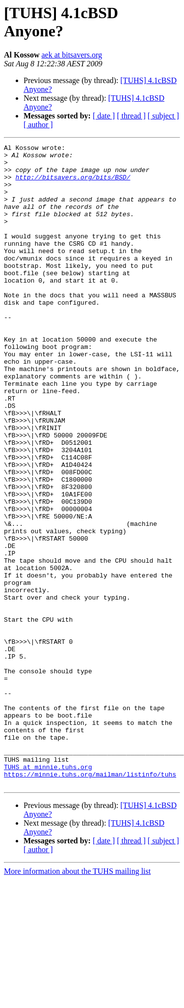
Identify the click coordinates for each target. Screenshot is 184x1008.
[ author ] (38, 124)
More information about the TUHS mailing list (77, 999)
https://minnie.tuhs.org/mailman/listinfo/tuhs (90, 900)
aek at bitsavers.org (71, 55)
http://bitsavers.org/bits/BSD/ (72, 184)
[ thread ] (131, 116)
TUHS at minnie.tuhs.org (48, 892)
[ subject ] (163, 116)
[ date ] (104, 116)
